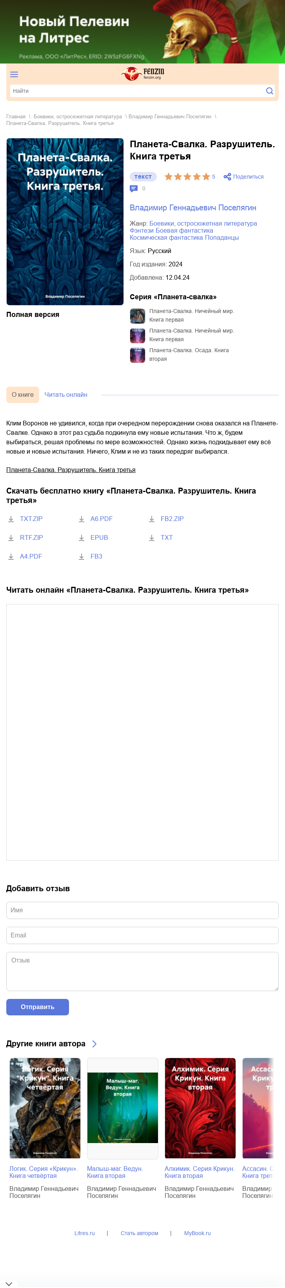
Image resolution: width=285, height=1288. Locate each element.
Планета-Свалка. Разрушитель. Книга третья (71, 470)
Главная (15, 116)
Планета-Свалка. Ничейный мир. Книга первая (191, 315)
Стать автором (139, 1233)
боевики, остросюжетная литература (78, 116)
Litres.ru (84, 1233)
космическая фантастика (166, 237)
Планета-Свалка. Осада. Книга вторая (189, 354)
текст (143, 176)
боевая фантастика (184, 230)
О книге (23, 394)
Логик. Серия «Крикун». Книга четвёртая (43, 1172)
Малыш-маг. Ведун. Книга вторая (115, 1172)
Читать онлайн (66, 394)
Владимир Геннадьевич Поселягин (170, 116)
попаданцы (222, 237)
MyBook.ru (197, 1233)
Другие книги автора (45, 1043)
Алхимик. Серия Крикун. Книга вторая (200, 1172)
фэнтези (142, 230)
